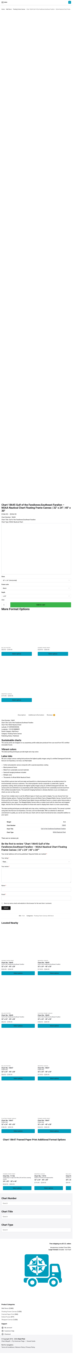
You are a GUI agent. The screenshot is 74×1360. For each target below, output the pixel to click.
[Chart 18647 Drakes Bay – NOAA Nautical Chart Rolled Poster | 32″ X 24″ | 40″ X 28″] (18, 1044)
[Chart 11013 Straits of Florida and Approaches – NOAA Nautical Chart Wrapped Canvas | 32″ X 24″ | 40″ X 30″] (48, 1154)
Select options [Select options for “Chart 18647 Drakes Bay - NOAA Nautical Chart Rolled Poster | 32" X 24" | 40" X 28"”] (18, 1075)
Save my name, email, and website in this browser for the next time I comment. (28, 899)
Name (3, 882)
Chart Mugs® (5, 1338)
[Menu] (4, 2)
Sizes (3, 573)
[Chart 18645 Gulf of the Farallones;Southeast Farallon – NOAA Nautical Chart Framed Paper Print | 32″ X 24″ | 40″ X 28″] (54, 625)
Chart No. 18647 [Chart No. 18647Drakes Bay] (18, 1066)
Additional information (36, 711)
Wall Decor (9, 9)
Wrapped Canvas (6, 690)
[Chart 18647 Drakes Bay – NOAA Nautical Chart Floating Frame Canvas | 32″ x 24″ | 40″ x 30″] (18, 1096)
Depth (3, 589)
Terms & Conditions (7, 1344)
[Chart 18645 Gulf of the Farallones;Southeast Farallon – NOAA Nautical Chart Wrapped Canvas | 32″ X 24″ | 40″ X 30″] (18, 672)
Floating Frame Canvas (19, 9)
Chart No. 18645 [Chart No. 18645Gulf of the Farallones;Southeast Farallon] (18, 961)
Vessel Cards (31, 1338)
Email (3, 891)
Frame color (5, 581)
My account (6, 1324)
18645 (64, 821)
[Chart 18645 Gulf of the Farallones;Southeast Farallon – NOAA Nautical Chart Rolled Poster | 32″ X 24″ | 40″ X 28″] (18, 625)
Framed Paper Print (44, 644)
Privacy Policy (30, 1344)
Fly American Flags (18, 1338)
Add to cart (40, 601)
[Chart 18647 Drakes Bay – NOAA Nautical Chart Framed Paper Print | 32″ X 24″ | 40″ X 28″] (54, 1096)
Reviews (50, 711)
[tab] (22, 710)
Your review (5, 863)
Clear (2, 596)
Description (22, 711)
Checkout (6, 1331)
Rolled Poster (6, 644)
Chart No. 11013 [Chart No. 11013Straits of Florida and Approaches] (48, 1174)
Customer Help (7, 1327)
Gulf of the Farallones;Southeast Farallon (53, 825)
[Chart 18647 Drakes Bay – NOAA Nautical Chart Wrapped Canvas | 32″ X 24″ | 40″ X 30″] (54, 1044)
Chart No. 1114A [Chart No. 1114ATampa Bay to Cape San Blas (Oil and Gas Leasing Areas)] (17, 1175)
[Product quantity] (3, 601)
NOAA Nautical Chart (59, 828)
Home (3, 9)
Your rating (5, 854)
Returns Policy (20, 1344)
